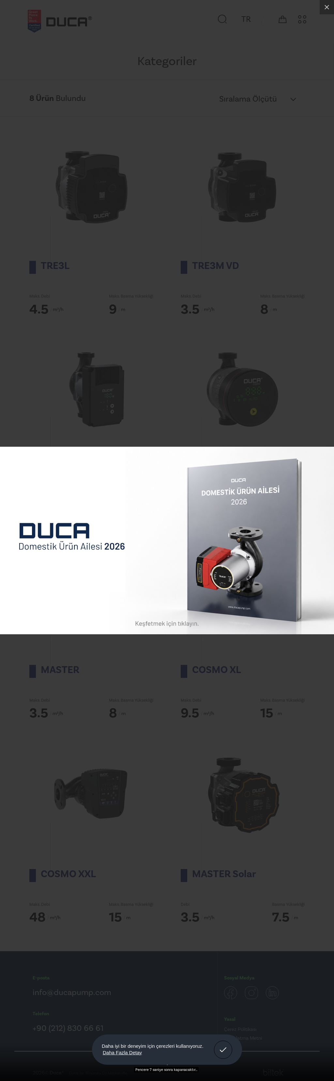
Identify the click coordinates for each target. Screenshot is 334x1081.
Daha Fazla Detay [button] (122, 1052)
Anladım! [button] (223, 1044)
